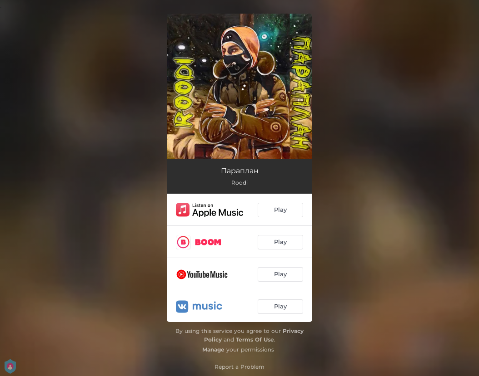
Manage (213, 349)
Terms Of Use (255, 339)
